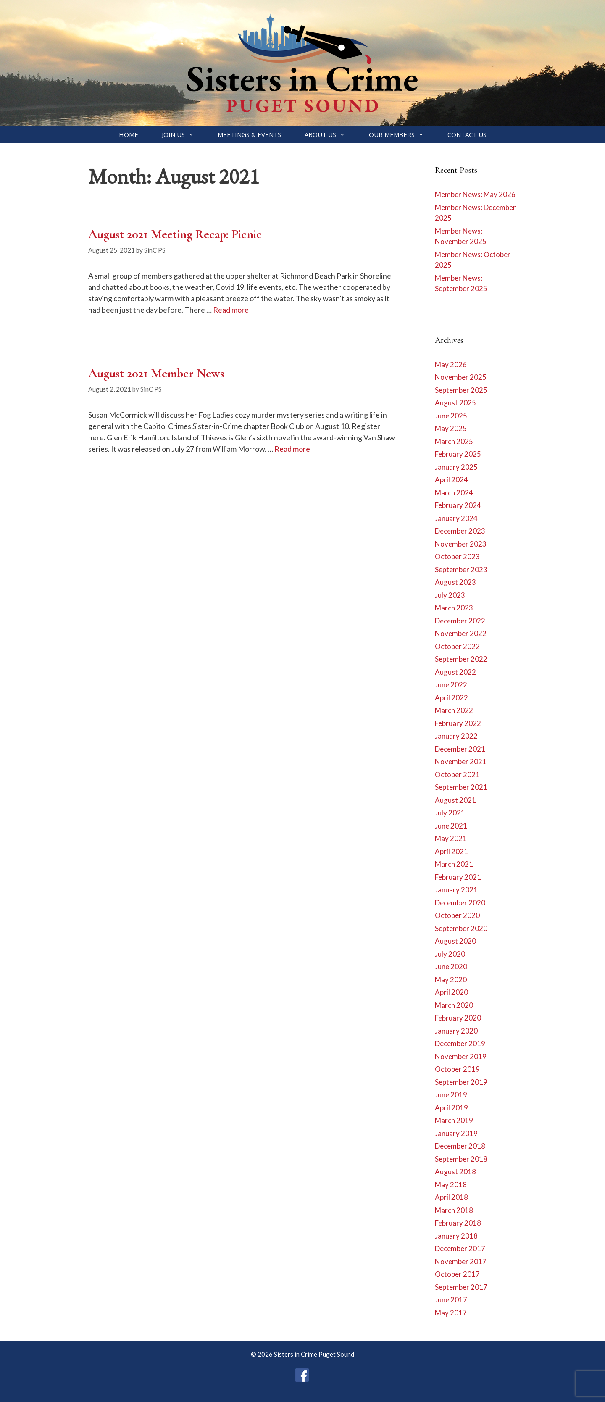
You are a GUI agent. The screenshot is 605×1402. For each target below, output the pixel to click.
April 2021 (451, 851)
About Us (331, 134)
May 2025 (451, 428)
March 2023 (454, 607)
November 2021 (461, 761)
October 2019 (457, 1069)
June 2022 (451, 684)
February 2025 (458, 454)
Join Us (184, 134)
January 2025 (456, 467)
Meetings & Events (249, 134)
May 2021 (451, 838)
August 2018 (455, 1171)
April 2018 (451, 1197)
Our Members (402, 134)
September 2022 (461, 659)
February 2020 (458, 1017)
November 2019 (461, 1056)
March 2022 (454, 710)
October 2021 (457, 774)
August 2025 (455, 402)
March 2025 (454, 441)
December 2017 (460, 1248)
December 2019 (460, 1043)
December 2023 (460, 530)
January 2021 (456, 889)
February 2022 (458, 723)
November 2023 (461, 543)
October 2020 (457, 915)
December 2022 (460, 620)
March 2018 (454, 1210)
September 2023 (461, 569)
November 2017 (461, 1261)
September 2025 (461, 390)
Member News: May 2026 (475, 194)
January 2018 (456, 1235)
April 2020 (451, 992)
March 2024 (454, 492)
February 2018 (458, 1222)
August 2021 (455, 800)
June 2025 (451, 415)
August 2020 (455, 940)
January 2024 (456, 518)
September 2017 (461, 1287)
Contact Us (467, 134)
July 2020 (450, 954)
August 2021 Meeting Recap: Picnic (175, 234)
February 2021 (458, 877)
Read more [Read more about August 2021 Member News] (292, 448)
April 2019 (451, 1107)
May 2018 (451, 1184)
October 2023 (457, 556)
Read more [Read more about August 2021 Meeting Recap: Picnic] (231, 309)
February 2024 (458, 505)
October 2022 (457, 646)
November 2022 (461, 633)
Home (128, 134)
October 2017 (457, 1274)
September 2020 (461, 928)
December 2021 (460, 748)
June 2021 (451, 825)
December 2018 (460, 1146)
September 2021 (461, 787)
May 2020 (451, 979)
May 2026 (451, 364)
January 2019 (456, 1133)
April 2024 (451, 479)
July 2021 (450, 812)
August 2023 (455, 582)
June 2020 (451, 966)
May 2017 (451, 1312)
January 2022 (456, 735)
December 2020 (460, 902)
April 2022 (451, 697)
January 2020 (456, 1030)
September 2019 (461, 1082)
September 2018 (461, 1159)
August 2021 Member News (156, 373)
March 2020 (454, 1005)
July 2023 (450, 595)
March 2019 (454, 1120)
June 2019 (451, 1094)
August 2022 (455, 672)
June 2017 (451, 1299)
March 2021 (454, 864)
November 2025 (461, 377)
